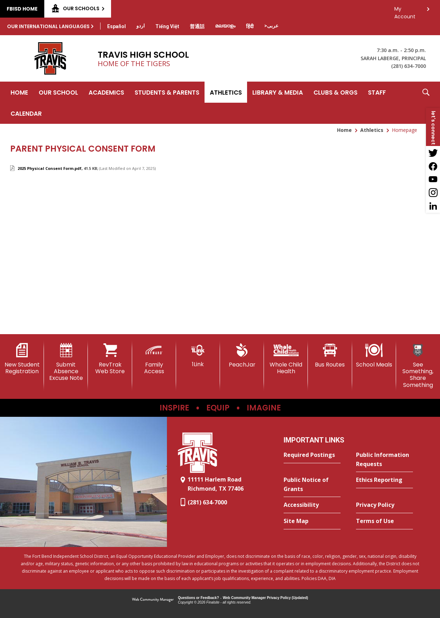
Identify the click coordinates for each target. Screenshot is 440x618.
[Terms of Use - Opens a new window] (384, 521)
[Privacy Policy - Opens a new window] (384, 505)
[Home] (19, 92)
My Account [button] (404, 10)
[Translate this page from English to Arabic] (271, 25)
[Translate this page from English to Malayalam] (225, 25)
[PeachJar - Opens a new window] (242, 355)
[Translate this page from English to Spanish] (116, 26)
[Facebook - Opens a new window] (433, 166)
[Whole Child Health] (285, 359)
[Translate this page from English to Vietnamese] (167, 26)
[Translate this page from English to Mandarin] (197, 26)
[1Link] (198, 355)
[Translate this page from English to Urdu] (140, 25)
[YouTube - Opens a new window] (433, 179)
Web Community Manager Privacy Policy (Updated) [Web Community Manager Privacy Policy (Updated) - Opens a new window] (265, 598)
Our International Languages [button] (48, 26)
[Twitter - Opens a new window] (433, 152)
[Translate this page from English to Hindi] (249, 26)
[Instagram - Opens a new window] (433, 192)
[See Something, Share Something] (418, 366)
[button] (425, 103)
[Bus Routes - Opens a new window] (329, 355)
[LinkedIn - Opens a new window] (433, 206)
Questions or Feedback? (198, 598)
